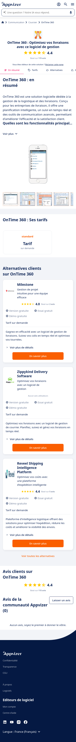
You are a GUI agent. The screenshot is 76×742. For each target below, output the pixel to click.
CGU (5, 672)
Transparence (10, 666)
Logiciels (7, 690)
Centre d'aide (9, 712)
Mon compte (9, 706)
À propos (7, 684)
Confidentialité (10, 660)
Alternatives (54, 70)
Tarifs (33, 70)
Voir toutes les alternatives (37, 556)
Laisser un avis (61, 600)
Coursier (32, 22)
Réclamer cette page (54, 64)
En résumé (12, 70)
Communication (16, 22)
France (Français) (28, 732)
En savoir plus (38, 356)
